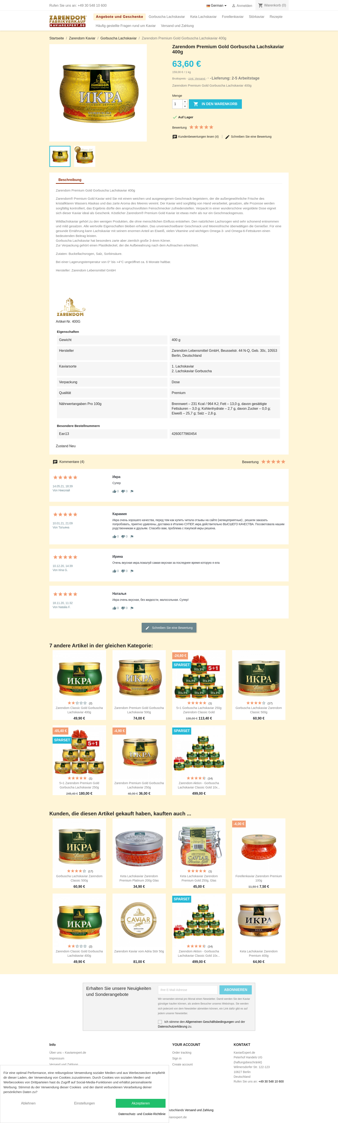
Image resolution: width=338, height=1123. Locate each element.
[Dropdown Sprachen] (217, 5)
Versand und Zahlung (177, 26)
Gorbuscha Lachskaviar (167, 17)
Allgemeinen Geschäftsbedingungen (209, 1021)
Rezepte (276, 17)
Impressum (56, 1058)
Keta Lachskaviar (203, 17)
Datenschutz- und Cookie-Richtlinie (142, 1114)
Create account (182, 1064)
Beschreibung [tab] (69, 180)
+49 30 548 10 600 (92, 5)
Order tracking (181, 1052)
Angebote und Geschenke (119, 17)
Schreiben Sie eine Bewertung (248, 136)
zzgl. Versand (197, 78)
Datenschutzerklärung (172, 1026)
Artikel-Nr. (63, 321)
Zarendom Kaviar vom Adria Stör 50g (139, 951)
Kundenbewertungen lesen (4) (195, 136)
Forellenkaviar (233, 17)
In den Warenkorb (215, 104)
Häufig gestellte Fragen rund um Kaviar (126, 26)
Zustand (62, 446)
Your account (186, 1045)
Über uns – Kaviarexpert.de (67, 1052)
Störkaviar (256, 17)
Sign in (177, 1058)
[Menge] (177, 104)
